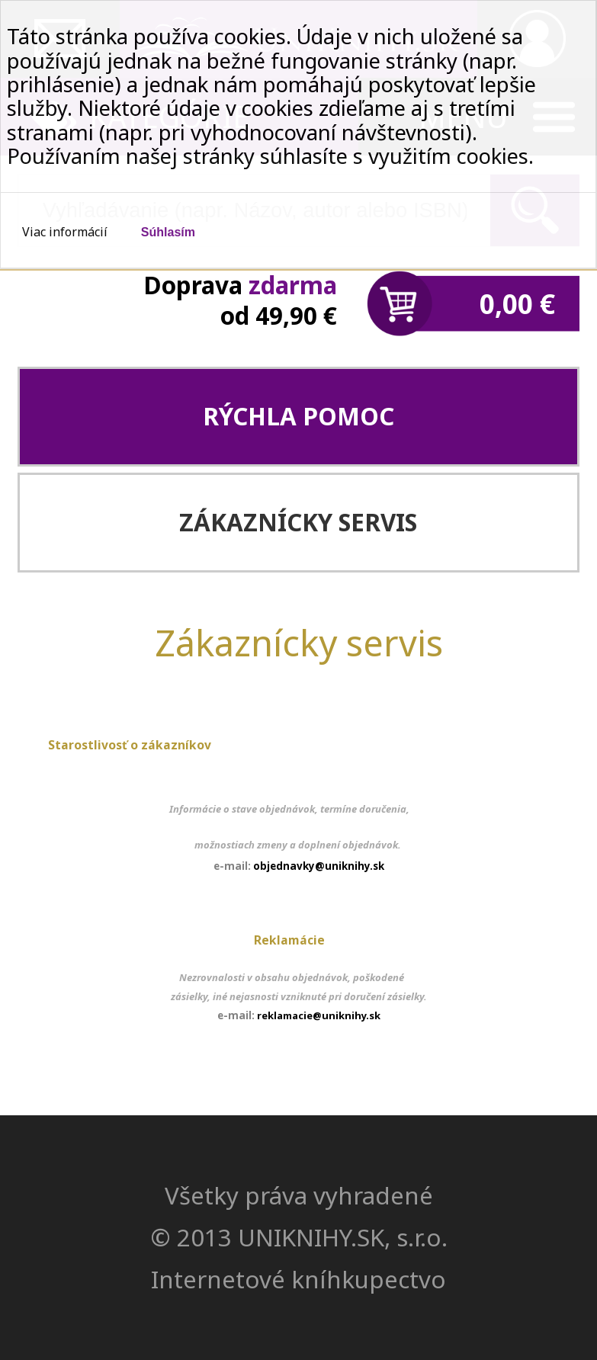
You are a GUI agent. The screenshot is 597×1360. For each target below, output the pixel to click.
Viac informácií (65, 231)
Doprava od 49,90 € (240, 300)
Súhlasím (168, 232)
